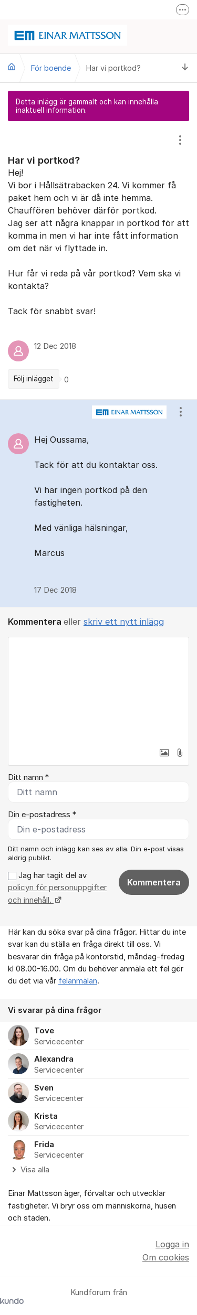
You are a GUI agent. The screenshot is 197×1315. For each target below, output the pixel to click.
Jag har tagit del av (57, 888)
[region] (98, 260)
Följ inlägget (34, 379)
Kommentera (154, 882)
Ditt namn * (28, 777)
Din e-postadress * (42, 814)
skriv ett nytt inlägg (124, 621)
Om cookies (165, 1257)
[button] (164, 752)
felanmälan (77, 981)
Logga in (172, 1244)
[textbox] (98, 689)
